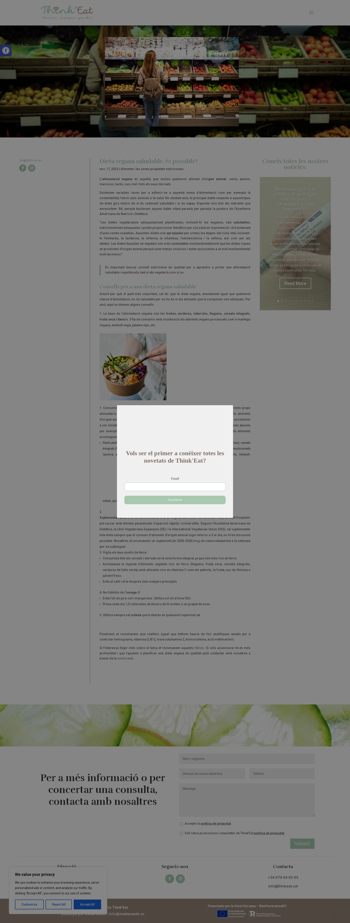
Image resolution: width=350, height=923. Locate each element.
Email (175, 472)
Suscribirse (175, 493)
